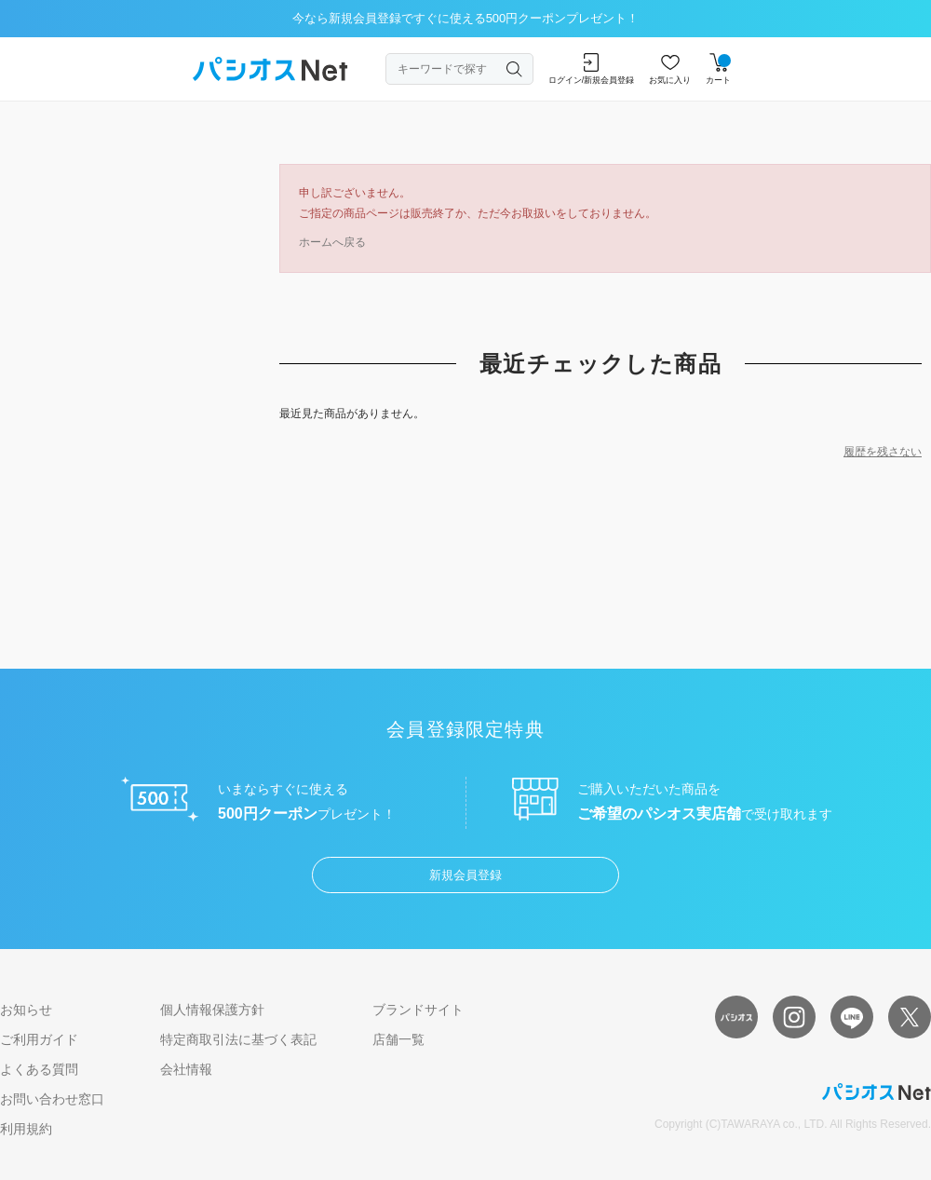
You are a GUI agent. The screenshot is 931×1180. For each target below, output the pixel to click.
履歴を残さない (882, 451)
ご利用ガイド (39, 1039)
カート (718, 69)
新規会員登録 (465, 875)
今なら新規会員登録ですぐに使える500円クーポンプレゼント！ (466, 18)
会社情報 (186, 1069)
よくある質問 (39, 1069)
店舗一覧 (398, 1039)
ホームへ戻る (332, 242)
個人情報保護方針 (212, 1009)
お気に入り (670, 69)
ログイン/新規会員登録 (591, 69)
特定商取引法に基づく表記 (238, 1039)
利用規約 (26, 1128)
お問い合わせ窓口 (52, 1099)
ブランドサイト (418, 1009)
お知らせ (26, 1009)
